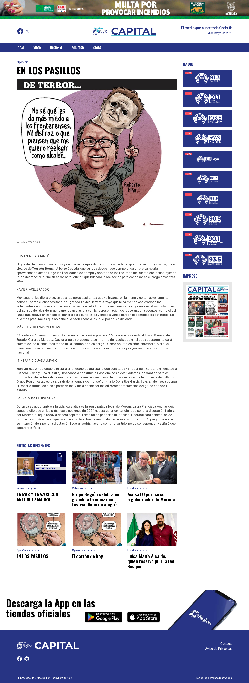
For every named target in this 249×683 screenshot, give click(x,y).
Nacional (56, 47)
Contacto (226, 644)
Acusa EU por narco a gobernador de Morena (151, 497)
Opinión (22, 62)
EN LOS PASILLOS (32, 556)
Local (20, 47)
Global (98, 47)
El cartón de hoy (87, 556)
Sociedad (78, 47)
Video (37, 47)
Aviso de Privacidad (218, 649)
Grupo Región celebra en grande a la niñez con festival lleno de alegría (95, 499)
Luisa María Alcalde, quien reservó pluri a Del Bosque (150, 561)
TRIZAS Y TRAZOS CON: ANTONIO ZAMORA (38, 497)
